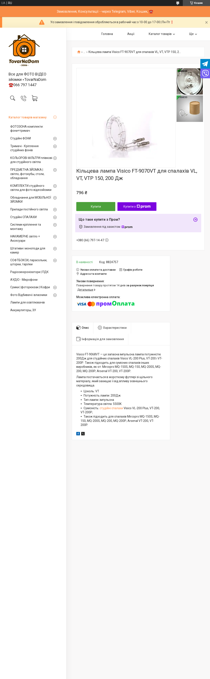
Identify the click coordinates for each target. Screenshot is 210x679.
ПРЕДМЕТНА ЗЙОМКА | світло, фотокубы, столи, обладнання (27, 174)
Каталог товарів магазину (27, 117)
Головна (107, 34)
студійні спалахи (111, 408)
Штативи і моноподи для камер (27, 250)
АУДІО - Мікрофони (24, 279)
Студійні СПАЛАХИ (23, 217)
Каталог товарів (160, 34)
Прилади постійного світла (29, 209)
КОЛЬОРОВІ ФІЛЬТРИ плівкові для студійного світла (31, 160)
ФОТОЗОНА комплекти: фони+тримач (26, 129)
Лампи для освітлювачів (27, 302)
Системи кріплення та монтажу (25, 227)
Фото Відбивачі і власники (28, 295)
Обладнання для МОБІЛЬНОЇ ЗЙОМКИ (30, 200)
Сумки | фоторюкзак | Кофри (30, 287)
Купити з (137, 206)
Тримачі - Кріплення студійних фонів (24, 148)
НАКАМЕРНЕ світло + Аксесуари (25, 238)
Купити (96, 206)
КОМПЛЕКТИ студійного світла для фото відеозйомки (30, 188)
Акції (130, 34)
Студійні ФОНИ (20, 138)
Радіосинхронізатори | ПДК (29, 272)
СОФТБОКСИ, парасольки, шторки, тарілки (28, 262)
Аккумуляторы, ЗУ (23, 310)
